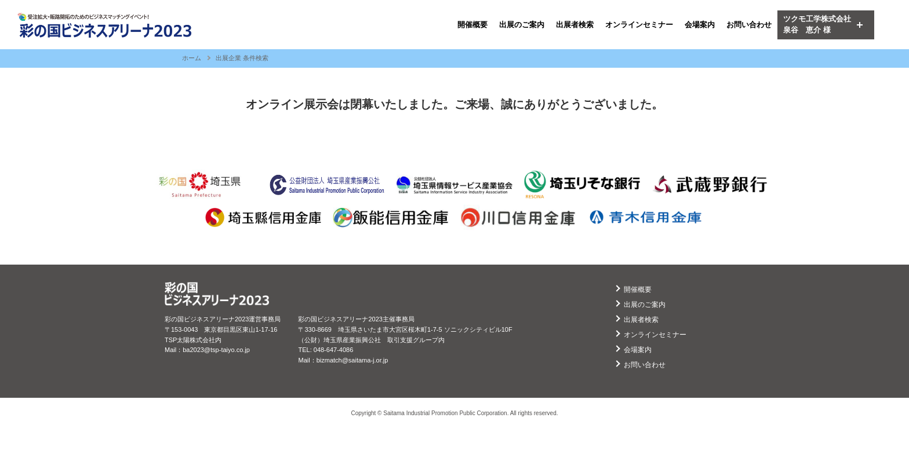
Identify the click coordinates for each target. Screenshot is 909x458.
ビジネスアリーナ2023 (104, 25)
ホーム (191, 57)
